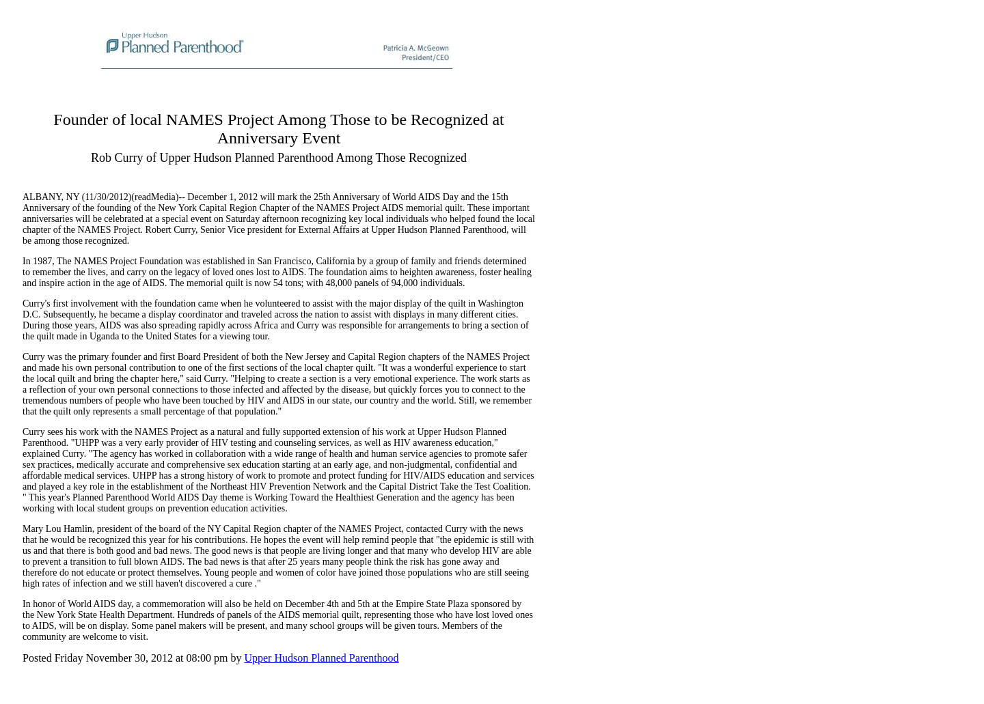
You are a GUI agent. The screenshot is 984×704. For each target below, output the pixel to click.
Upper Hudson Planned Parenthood (321, 658)
